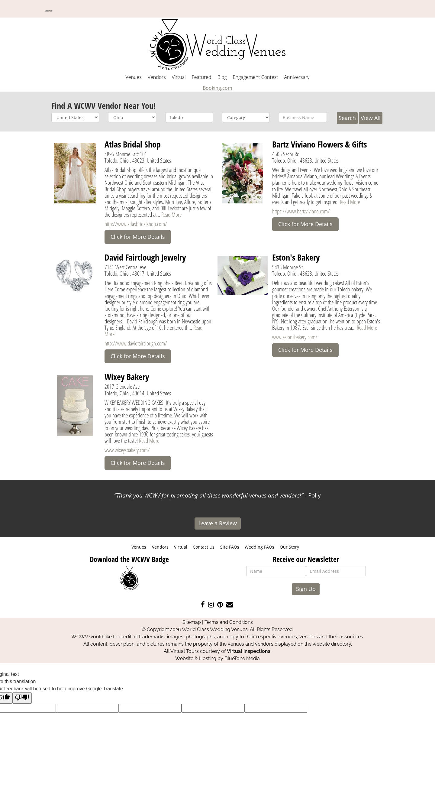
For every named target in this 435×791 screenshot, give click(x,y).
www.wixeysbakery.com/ (127, 450)
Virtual (179, 77)
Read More (171, 214)
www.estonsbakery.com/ (294, 337)
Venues (134, 77)
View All (371, 118)
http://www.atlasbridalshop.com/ (136, 224)
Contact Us (203, 547)
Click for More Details (138, 236)
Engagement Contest (255, 77)
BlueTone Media (242, 658)
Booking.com (217, 88)
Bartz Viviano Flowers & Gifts (319, 144)
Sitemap (191, 622)
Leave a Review (217, 523)
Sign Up (306, 588)
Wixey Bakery (127, 376)
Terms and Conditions (229, 622)
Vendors (157, 77)
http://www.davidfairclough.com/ (136, 343)
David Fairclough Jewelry (145, 257)
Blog (222, 77)
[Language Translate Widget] (48, 10)
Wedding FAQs (259, 547)
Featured (201, 77)
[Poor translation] (22, 698)
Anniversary (296, 77)
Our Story (289, 547)
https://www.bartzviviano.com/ (301, 211)
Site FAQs (229, 547)
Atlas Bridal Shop (133, 144)
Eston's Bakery (296, 257)
